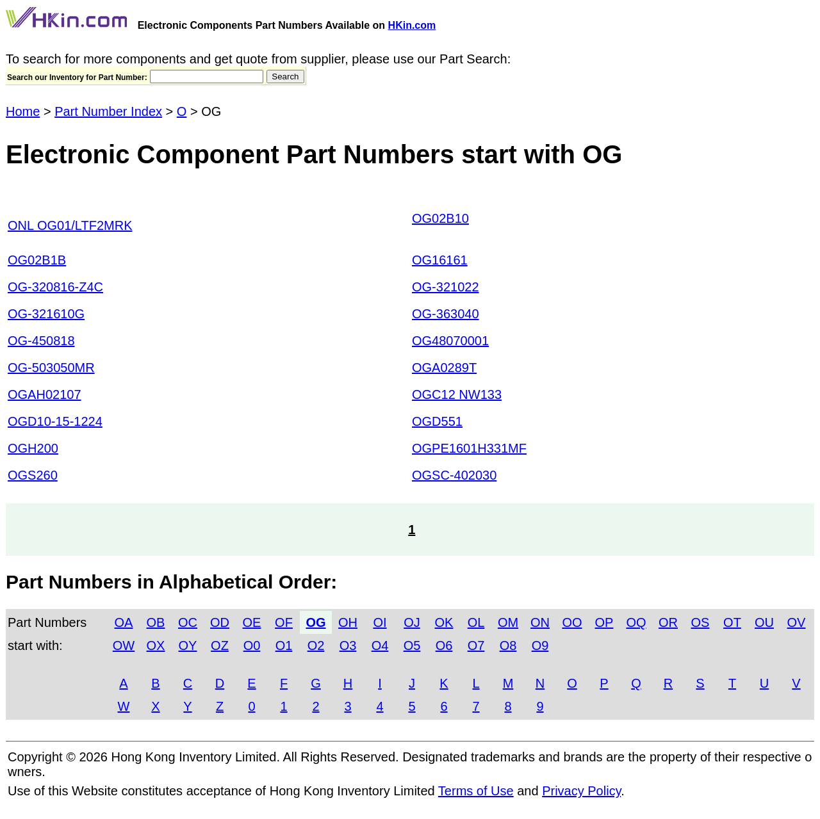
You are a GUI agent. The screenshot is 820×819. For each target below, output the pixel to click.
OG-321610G (46, 314)
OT (732, 622)
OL (476, 622)
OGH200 (33, 448)
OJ (412, 622)
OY (188, 645)
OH (347, 622)
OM (508, 622)
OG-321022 (445, 287)
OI (379, 622)
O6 (444, 645)
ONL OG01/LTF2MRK (70, 225)
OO (572, 622)
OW (124, 645)
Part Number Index (108, 111)
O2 (316, 645)
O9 (540, 645)
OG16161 (440, 260)
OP (604, 622)
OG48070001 (450, 341)
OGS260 (33, 475)
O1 (284, 645)
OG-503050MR (51, 368)
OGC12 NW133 (457, 394)
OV (796, 622)
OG (315, 622)
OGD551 (437, 421)
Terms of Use (476, 791)
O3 (348, 645)
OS (700, 622)
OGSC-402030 (454, 475)
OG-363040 (445, 314)
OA (124, 622)
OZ (220, 645)
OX (156, 645)
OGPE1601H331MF (469, 448)
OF (284, 622)
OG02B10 (440, 218)
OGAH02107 (44, 394)
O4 (380, 645)
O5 (412, 645)
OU (764, 622)
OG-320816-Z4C (55, 287)
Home (23, 111)
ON (540, 622)
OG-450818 (41, 341)
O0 (252, 645)
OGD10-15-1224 (55, 421)
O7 (476, 645)
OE (252, 622)
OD (219, 622)
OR (668, 622)
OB (156, 622)
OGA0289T (444, 368)
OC (187, 622)
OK (444, 622)
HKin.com (412, 25)
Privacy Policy (581, 791)
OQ (636, 622)
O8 (508, 645)
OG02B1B (37, 260)
